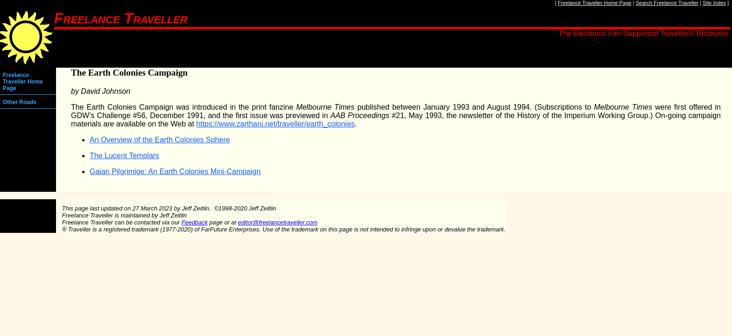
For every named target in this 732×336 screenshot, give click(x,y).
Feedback (195, 222)
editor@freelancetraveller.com (277, 222)
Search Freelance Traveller (667, 3)
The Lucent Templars (124, 156)
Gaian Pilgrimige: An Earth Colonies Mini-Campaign (175, 171)
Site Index (714, 3)
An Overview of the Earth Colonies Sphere (160, 140)
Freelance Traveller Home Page (595, 3)
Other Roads (19, 102)
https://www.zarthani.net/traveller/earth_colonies (275, 124)
